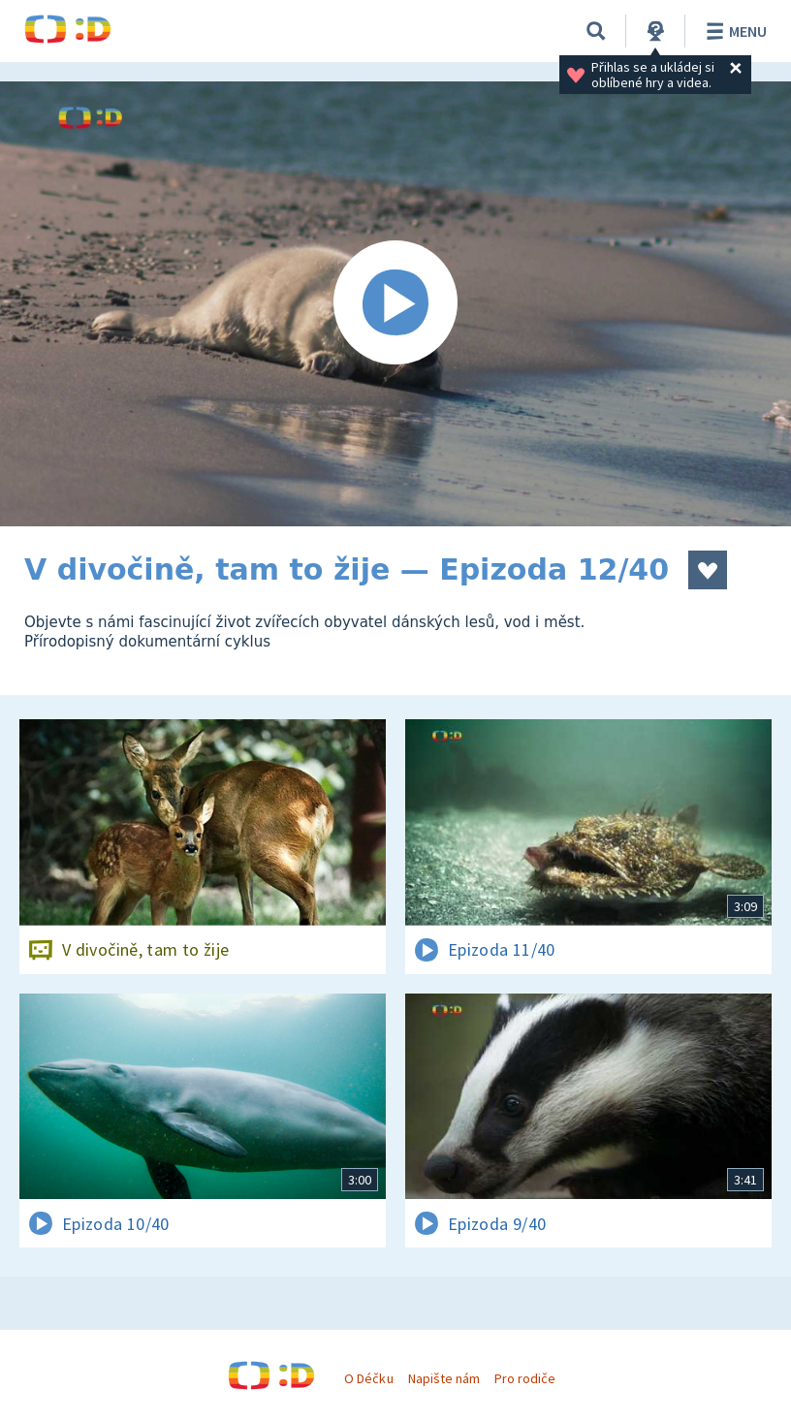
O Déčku (368, 1378)
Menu (733, 31)
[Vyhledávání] (596, 31)
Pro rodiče (524, 1378)
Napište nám (444, 1378)
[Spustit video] (395, 303)
